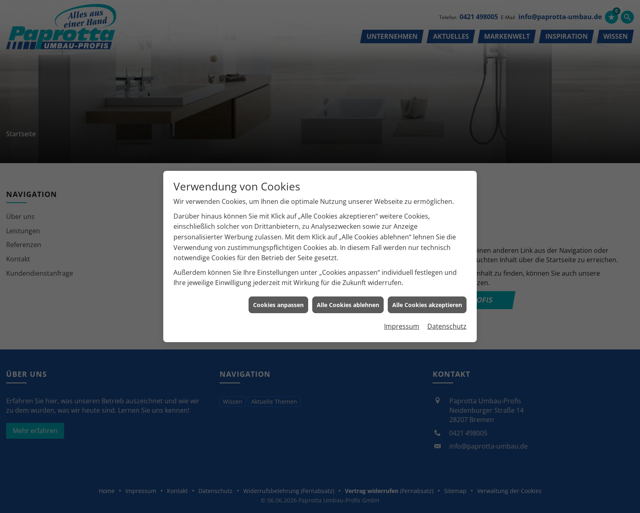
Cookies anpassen (278, 302)
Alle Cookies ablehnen (348, 302)
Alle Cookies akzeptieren (427, 302)
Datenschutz (447, 323)
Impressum (401, 323)
